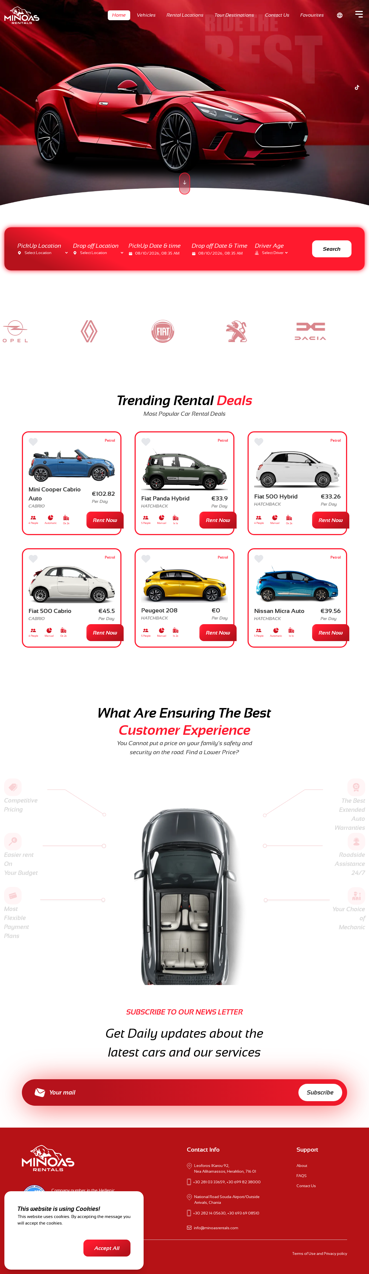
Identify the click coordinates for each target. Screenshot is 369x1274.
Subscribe (320, 1092)
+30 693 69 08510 (243, 1213)
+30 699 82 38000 (243, 1182)
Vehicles (146, 15)
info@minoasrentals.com (216, 1228)
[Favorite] (33, 442)
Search (332, 249)
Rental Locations (185, 15)
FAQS (302, 1175)
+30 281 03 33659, (209, 1182)
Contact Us (277, 15)
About (302, 1165)
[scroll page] (184, 183)
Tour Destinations (234, 15)
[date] (161, 253)
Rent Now (105, 520)
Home (119, 15)
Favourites (312, 15)
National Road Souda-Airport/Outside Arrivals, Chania (227, 1200)
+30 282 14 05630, (209, 1213)
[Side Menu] (359, 14)
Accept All (107, 1248)
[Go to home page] (21, 15)
